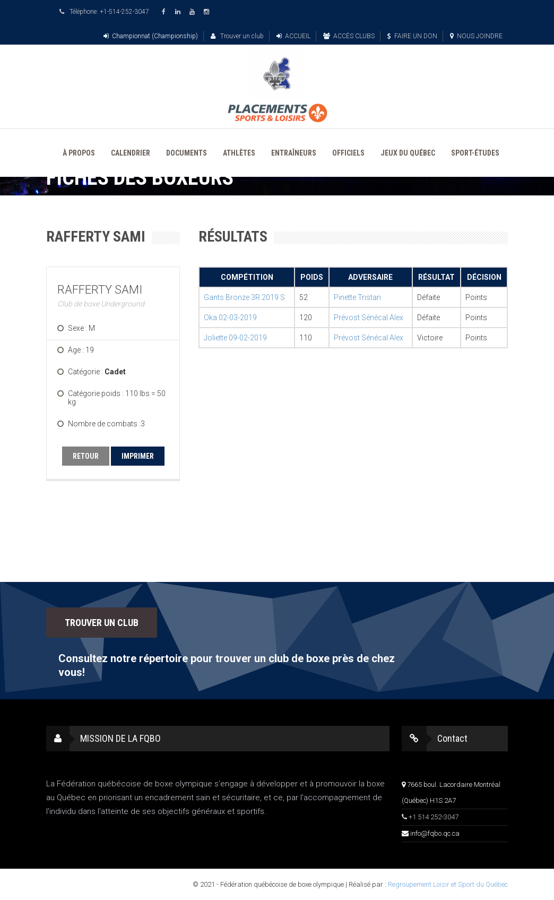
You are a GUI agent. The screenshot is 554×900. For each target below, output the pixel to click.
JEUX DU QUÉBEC (407, 153)
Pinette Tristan (357, 297)
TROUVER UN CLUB (101, 622)
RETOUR (86, 456)
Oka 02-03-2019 (230, 317)
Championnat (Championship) (150, 36)
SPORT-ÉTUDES (475, 153)
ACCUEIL (293, 36)
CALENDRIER (130, 153)
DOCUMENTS (186, 153)
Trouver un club (237, 36)
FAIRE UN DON (412, 36)
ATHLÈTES (239, 153)
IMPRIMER (138, 456)
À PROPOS (79, 153)
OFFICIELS (348, 153)
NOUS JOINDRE (476, 36)
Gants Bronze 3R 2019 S (244, 297)
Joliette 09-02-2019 (235, 337)
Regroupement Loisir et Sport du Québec (448, 884)
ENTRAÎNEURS (293, 153)
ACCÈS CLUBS (349, 36)
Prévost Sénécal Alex (368, 317)
